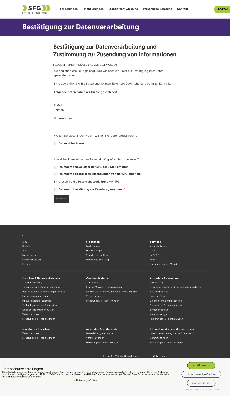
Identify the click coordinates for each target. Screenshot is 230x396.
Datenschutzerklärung (93, 181)
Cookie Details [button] (201, 383)
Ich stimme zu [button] (201, 365)
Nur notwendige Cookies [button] (201, 374)
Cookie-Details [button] (188, 389)
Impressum (215, 389)
